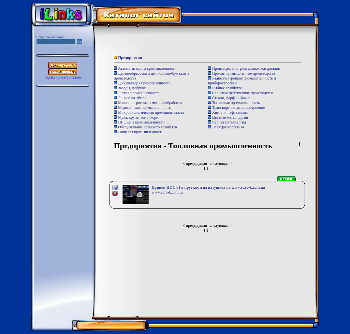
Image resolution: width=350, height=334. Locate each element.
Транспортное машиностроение (236, 107)
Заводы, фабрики (130, 88)
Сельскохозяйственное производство (240, 93)
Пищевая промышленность (138, 132)
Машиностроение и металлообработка (148, 102)
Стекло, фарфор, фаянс (229, 97)
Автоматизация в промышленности (145, 68)
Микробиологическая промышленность (149, 112)
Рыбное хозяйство (225, 88)
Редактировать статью (62, 77)
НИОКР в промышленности (139, 122)
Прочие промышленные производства (241, 73)
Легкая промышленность (136, 93)
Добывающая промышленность (142, 83)
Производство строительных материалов (244, 68)
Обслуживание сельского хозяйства (145, 127)
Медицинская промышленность (142, 107)
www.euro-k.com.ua (167, 192)
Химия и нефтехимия (228, 112)
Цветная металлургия (228, 117)
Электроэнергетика (226, 127)
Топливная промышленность (234, 102)
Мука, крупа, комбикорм (136, 117)
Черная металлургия (227, 122)
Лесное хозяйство (130, 97)
